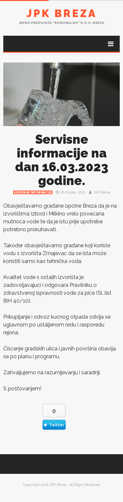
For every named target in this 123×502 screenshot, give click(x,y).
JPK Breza (62, 13)
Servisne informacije (33, 192)
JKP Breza (101, 192)
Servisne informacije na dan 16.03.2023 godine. (61, 160)
